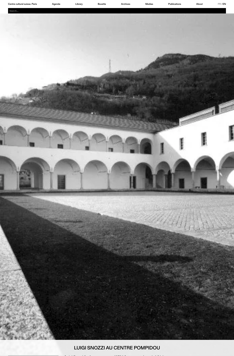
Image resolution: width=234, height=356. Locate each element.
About (199, 4)
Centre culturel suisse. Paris (22, 4)
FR (219, 4)
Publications (174, 4)
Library (79, 4)
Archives (125, 4)
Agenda (56, 4)
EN (224, 4)
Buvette (102, 4)
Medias (149, 4)
